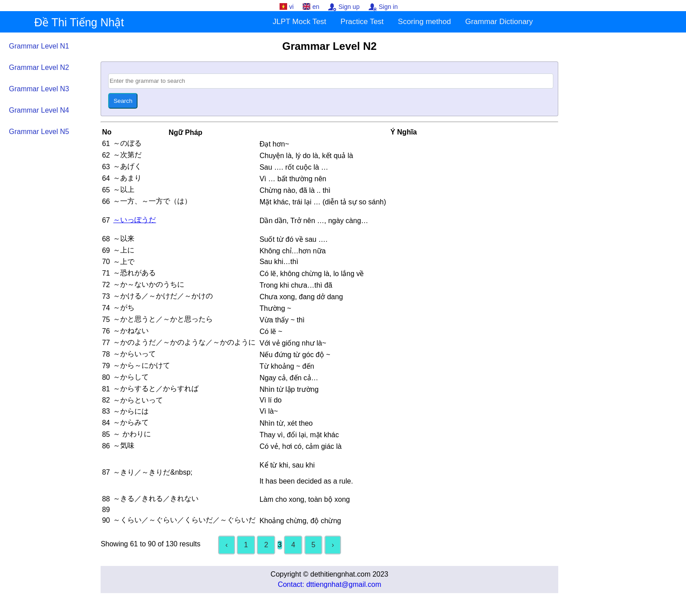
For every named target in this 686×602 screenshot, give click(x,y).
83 (106, 411)
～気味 (124, 445)
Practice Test (362, 21)
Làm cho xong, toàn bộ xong (305, 499)
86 (106, 446)
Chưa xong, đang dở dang (301, 297)
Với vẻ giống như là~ (293, 343)
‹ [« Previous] (226, 545)
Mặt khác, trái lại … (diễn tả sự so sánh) (323, 202)
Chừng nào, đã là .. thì (295, 190)
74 (106, 308)
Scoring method (424, 21)
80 (106, 377)
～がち (124, 307)
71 (106, 273)
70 (106, 261)
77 (106, 342)
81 (106, 389)
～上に (124, 250)
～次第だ (128, 155)
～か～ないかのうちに (149, 284)
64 (106, 178)
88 (106, 499)
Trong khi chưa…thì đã (296, 285)
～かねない (131, 330)
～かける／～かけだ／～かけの (164, 296)
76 (106, 331)
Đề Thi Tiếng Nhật (79, 22)
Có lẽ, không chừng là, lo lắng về (312, 273)
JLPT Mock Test (299, 21)
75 (106, 319)
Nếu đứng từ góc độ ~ (295, 354)
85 (106, 434)
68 (106, 239)
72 (106, 285)
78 (106, 354)
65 (106, 190)
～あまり (128, 178)
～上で (124, 261)
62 (106, 155)
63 (106, 167)
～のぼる (128, 143)
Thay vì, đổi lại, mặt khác (299, 435)
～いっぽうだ (134, 220)
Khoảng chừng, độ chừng (300, 521)
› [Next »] (333, 545)
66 (106, 201)
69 (106, 250)
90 (106, 520)
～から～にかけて (142, 365)
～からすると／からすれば (156, 388)
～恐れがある (135, 273)
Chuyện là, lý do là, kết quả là (306, 155)
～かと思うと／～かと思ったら (164, 319)
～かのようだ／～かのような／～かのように (185, 342)
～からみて (131, 422)
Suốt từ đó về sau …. (294, 239)
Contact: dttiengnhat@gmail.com (329, 584)
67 (106, 220)
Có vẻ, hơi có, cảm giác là (301, 446)
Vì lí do (271, 400)
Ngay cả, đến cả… (289, 378)
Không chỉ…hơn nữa (293, 251)
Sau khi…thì (279, 261)
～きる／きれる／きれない (156, 498)
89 (106, 509)
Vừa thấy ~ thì (282, 320)
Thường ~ (275, 308)
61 (106, 143)
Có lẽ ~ (271, 331)
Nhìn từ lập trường (289, 389)
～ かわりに (133, 434)
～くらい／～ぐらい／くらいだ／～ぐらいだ (185, 520)
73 (106, 296)
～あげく (128, 166)
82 (106, 400)
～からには (131, 411)
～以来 (124, 238)
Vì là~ (269, 411)
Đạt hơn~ (274, 144)
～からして (131, 377)
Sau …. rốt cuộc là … (294, 167)
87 (106, 472)
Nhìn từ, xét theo (286, 423)
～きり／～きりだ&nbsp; (152, 472)
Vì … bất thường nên (293, 179)
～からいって (135, 354)
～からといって (139, 400)
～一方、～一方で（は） (153, 201)
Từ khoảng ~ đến (287, 366)
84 (106, 423)
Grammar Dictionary (499, 21)
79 (106, 366)
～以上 (124, 189)
